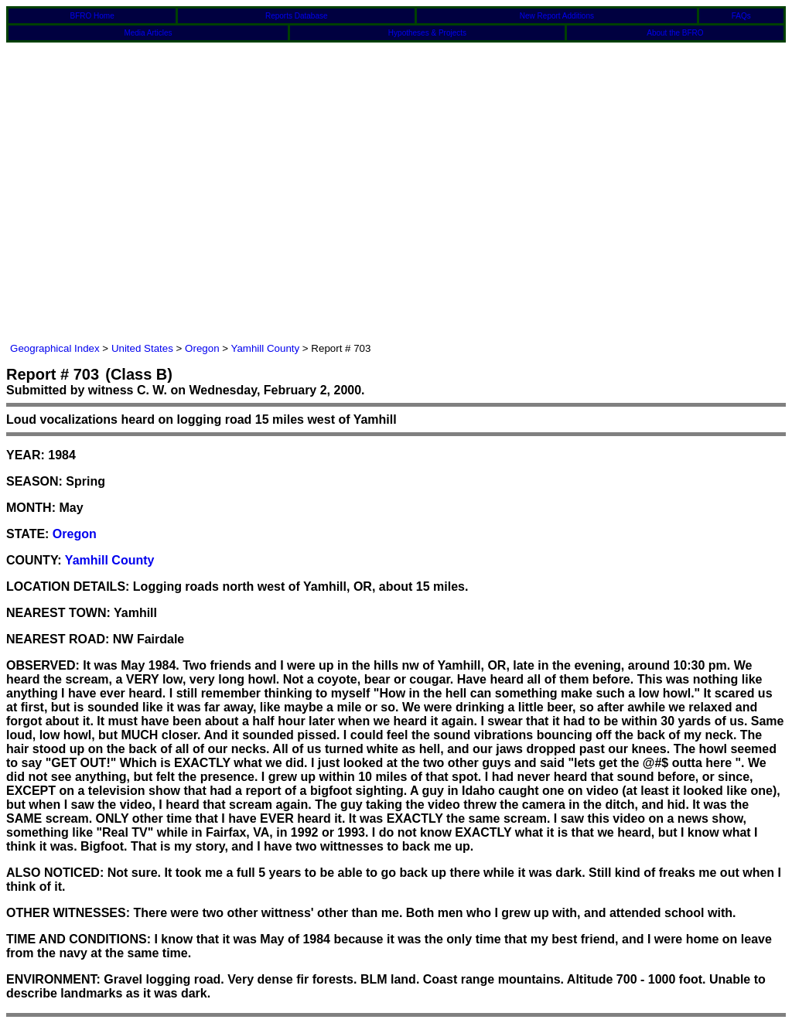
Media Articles (148, 33)
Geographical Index (55, 348)
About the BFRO (675, 33)
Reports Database (296, 16)
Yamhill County (265, 348)
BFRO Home (92, 16)
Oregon (202, 348)
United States (142, 348)
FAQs (741, 16)
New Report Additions (557, 16)
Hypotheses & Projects (427, 33)
